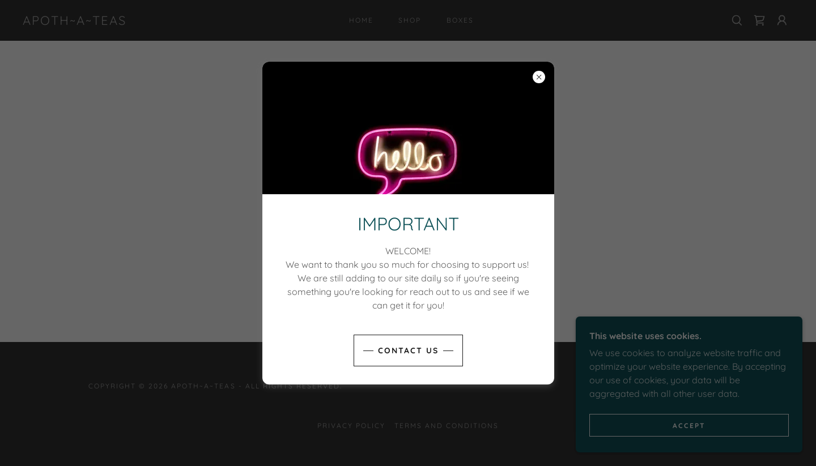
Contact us (408, 350)
